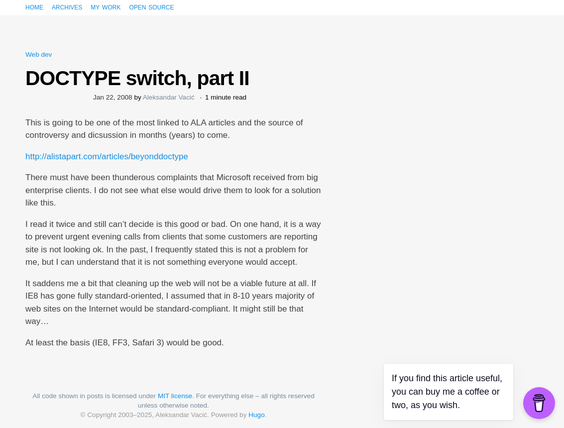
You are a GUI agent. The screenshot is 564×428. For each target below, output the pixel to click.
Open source (151, 6)
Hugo (256, 415)
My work (105, 6)
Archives (67, 6)
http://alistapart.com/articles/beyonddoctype (106, 156)
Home (34, 6)
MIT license (175, 396)
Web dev (38, 54)
